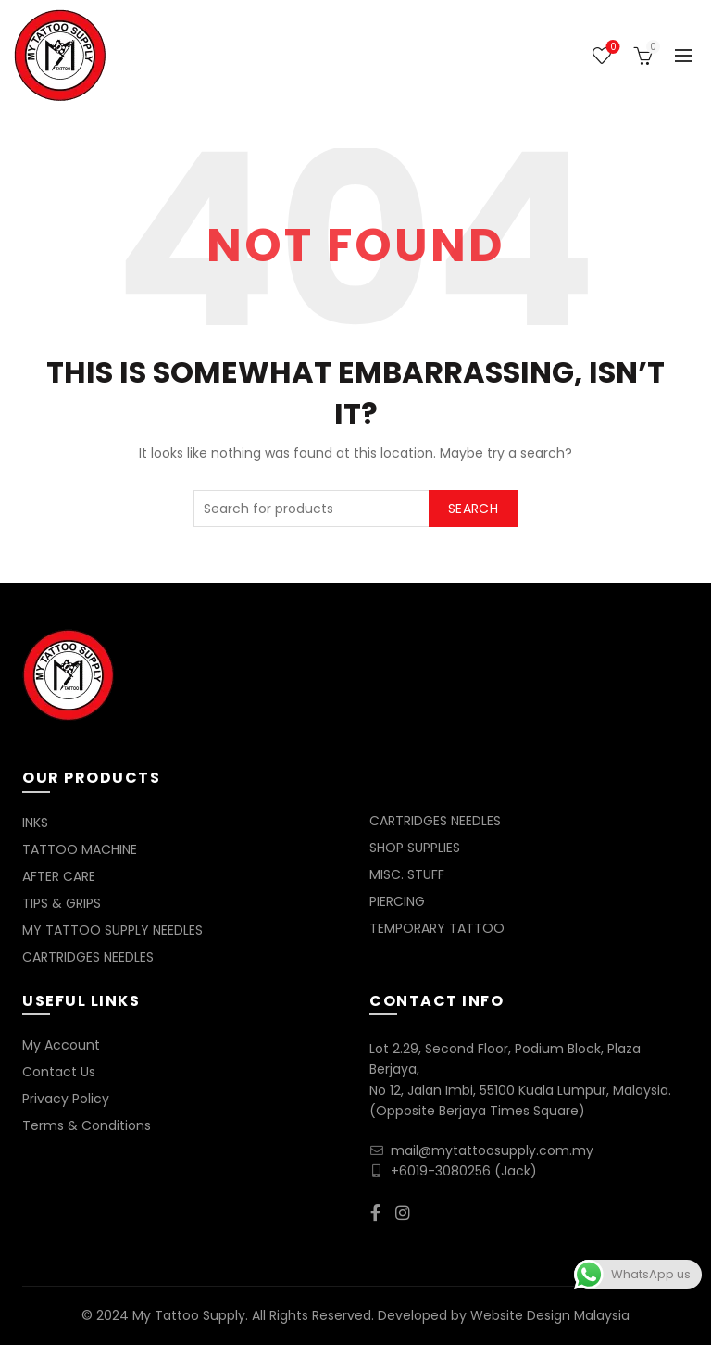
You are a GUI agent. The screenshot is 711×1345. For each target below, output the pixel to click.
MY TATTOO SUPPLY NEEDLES (112, 930)
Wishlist (611, 48)
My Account (61, 1045)
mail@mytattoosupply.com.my (492, 1150)
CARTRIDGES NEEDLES (88, 957)
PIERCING (397, 901)
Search (473, 508)
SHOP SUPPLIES (414, 847)
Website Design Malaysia (550, 1315)
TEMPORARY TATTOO (437, 928)
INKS (35, 822)
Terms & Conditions (86, 1125)
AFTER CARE (58, 876)
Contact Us (58, 1071)
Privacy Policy (65, 1098)
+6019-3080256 (441, 1171)
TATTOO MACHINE (79, 849)
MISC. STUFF (406, 874)
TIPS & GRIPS (61, 903)
